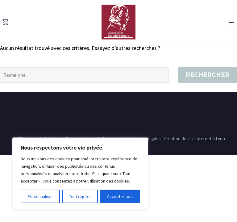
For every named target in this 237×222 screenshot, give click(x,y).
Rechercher (207, 74)
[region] (80, 174)
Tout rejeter (80, 196)
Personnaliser (40, 196)
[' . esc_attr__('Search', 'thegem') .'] (84, 75)
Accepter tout (120, 196)
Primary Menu (231, 22)
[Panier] (5, 22)
